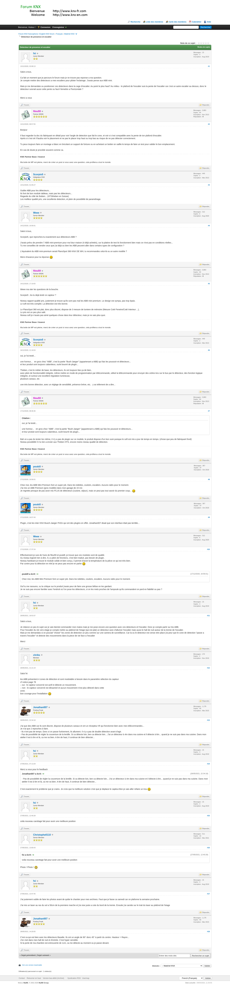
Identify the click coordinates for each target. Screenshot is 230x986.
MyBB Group (44, 983)
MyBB (25, 983)
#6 (209, 350)
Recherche (135, 22)
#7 (209, 411)
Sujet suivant (43, 955)
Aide (209, 22)
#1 (209, 66)
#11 (208, 615)
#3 (209, 185)
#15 (208, 816)
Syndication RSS (74, 978)
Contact (22, 978)
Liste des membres (154, 22)
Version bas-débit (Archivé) (53, 978)
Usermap (85, 978)
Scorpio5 (38, 174)
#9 (209, 517)
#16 (208, 848)
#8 (209, 479)
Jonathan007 (40, 707)
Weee (36, 213)
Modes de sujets (203, 47)
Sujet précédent (28, 955)
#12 (208, 668)
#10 (208, 549)
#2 (209, 124)
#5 (209, 284)
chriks (36, 655)
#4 (209, 225)
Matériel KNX (69, 34)
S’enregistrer (58, 27)
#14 (208, 764)
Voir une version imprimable (32, 965)
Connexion (45, 27)
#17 (208, 894)
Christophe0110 (42, 835)
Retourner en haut (34, 978)
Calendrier (196, 22)
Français (59, 34)
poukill (37, 466)
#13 (208, 720)
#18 (208, 931)
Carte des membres (177, 22)
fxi (34, 53)
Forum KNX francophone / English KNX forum (36, 34)
